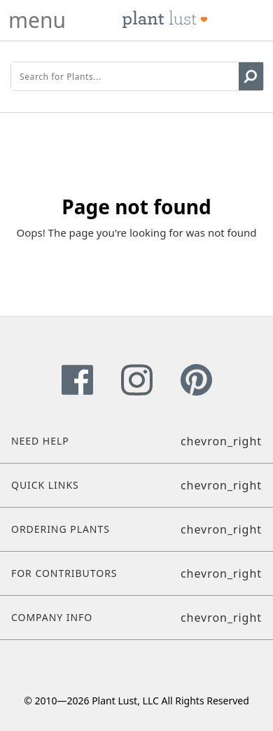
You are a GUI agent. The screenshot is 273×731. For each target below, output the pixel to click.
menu (37, 20)
